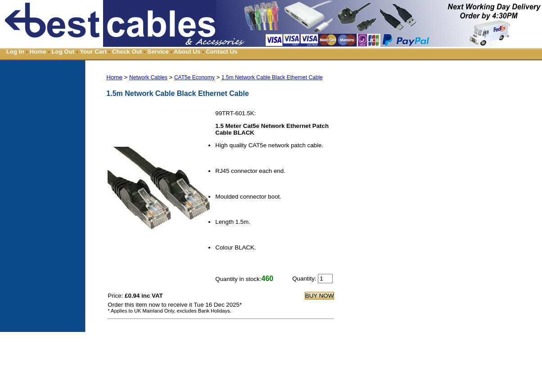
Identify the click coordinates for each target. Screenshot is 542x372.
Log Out (62, 51)
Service (157, 51)
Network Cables (148, 77)
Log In (15, 51)
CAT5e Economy (194, 77)
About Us (187, 51)
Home (38, 51)
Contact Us (221, 51)
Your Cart (93, 51)
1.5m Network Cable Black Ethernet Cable (272, 77)
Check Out (127, 51)
